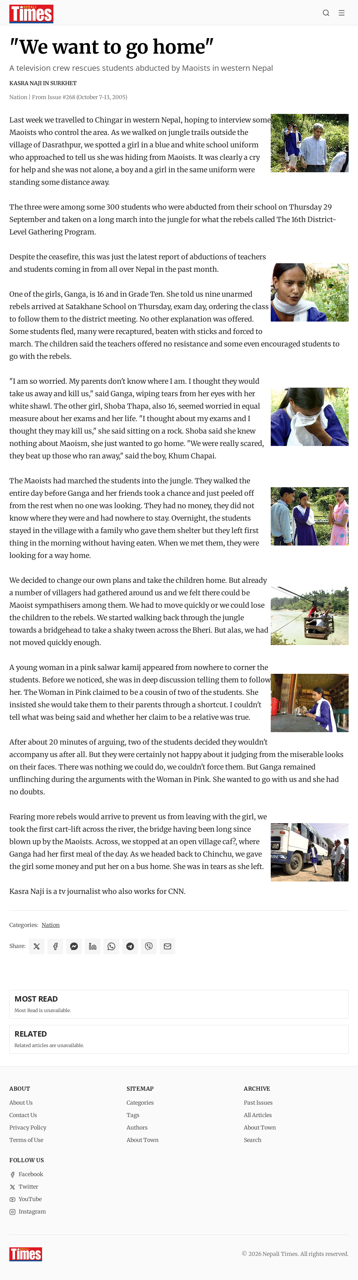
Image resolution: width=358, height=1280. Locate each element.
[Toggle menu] (342, 14)
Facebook (26, 1174)
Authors (137, 1127)
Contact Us (23, 1115)
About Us (21, 1102)
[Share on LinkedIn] (93, 946)
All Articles (258, 1115)
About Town (143, 1140)
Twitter (23, 1186)
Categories (140, 1102)
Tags (133, 1115)
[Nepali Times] (25, 1254)
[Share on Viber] (149, 946)
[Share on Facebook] (55, 946)
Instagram (27, 1211)
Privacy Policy (27, 1127)
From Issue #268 (79, 97)
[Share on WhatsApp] (111, 946)
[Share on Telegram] (130, 946)
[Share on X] (36, 946)
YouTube (25, 1199)
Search (252, 1140)
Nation (51, 925)
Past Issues (258, 1102)
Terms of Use (26, 1140)
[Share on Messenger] (74, 946)
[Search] (326, 14)
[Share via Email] (167, 946)
